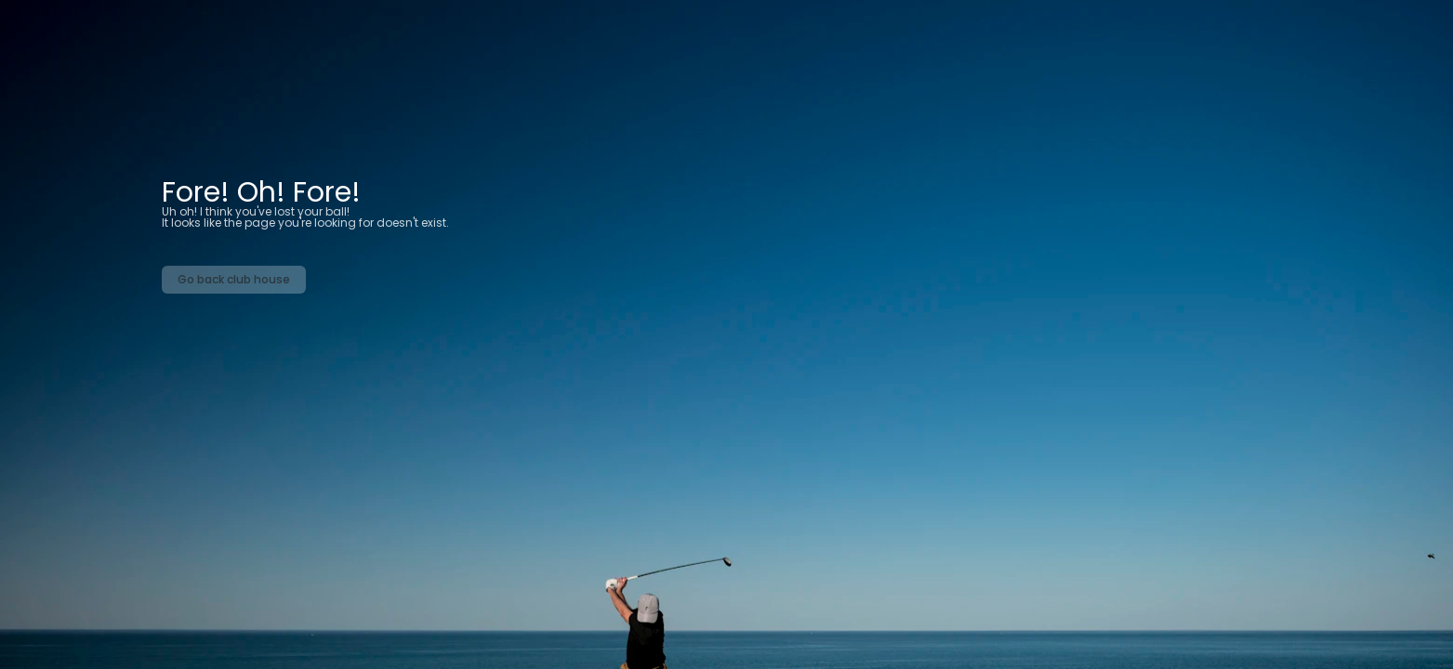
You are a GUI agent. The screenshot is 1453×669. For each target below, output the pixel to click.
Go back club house (234, 279)
